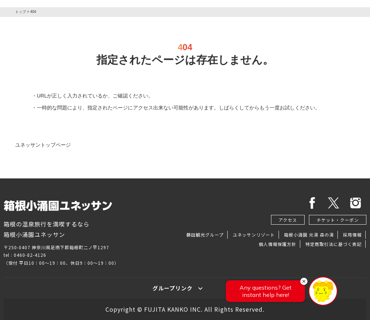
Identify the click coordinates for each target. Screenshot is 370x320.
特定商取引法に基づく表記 (333, 244)
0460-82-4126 (30, 255)
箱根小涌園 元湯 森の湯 (309, 235)
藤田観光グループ (205, 235)
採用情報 (352, 235)
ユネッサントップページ (43, 145)
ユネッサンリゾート (254, 235)
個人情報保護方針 (277, 244)
